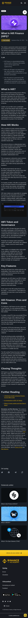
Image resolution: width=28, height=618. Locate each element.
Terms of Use (18, 447)
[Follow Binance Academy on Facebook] (3, 601)
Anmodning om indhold (8, 585)
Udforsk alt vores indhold (14, 553)
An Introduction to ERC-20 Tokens (13, 400)
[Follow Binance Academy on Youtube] (10, 601)
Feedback (5, 588)
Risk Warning (4, 449)
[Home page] (6, 3)
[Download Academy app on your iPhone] (6, 595)
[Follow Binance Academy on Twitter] (5, 601)
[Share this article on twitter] (2, 472)
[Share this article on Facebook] (9, 472)
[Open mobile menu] (25, 3)
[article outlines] (25, 12)
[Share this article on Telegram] (15, 472)
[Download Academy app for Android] (16, 595)
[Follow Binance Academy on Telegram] (7, 601)
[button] (25, 3)
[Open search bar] (21, 3)
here (24, 431)
